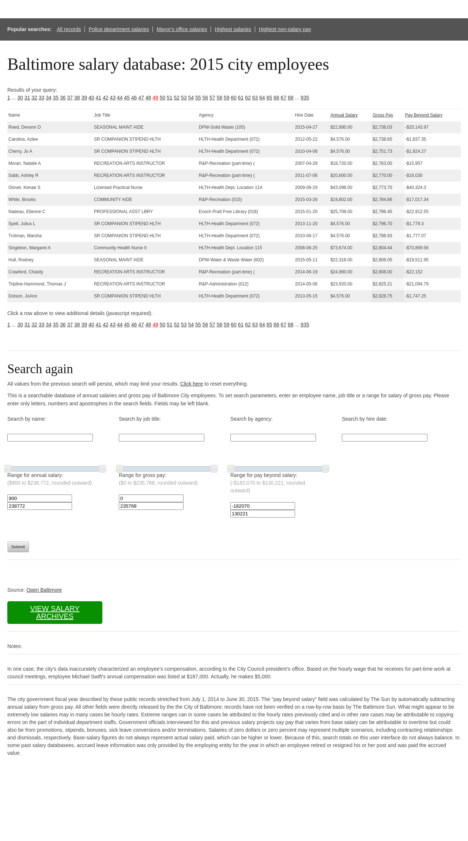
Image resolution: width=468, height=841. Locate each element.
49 (155, 98)
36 (63, 98)
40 (91, 98)
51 (170, 98)
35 (56, 98)
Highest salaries (233, 29)
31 (27, 98)
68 (291, 98)
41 (98, 98)
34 (49, 98)
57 (212, 98)
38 (77, 98)
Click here (191, 384)
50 (163, 98)
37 (70, 98)
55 (198, 98)
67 (284, 98)
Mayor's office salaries (181, 29)
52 (177, 98)
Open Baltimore (44, 590)
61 (241, 98)
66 (276, 98)
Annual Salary (344, 115)
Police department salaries (118, 29)
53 (184, 98)
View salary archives (54, 612)
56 (205, 98)
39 (84, 98)
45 (127, 98)
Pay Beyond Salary (423, 115)
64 (262, 98)
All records (69, 29)
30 (20, 98)
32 (34, 98)
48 (148, 98)
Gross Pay (383, 115)
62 (248, 98)
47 (141, 98)
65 (269, 98)
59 (227, 98)
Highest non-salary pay (285, 29)
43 (113, 98)
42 (106, 98)
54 (191, 98)
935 (305, 98)
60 (234, 98)
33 (42, 98)
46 (134, 98)
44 (120, 98)
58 (219, 98)
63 (255, 98)
